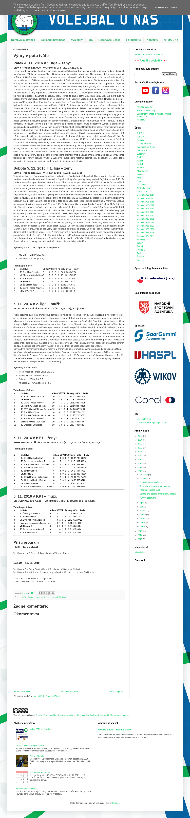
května (143, 510)
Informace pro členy (146, 147)
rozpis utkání (142, 191)
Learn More (161, 7)
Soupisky (141, 239)
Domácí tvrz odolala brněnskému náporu (158, 494)
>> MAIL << (171, 39)
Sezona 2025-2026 (145, 236)
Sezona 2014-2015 (145, 198)
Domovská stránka (23, 39)
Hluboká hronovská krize (151, 482)
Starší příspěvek (116, 691)
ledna (143, 526)
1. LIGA (23, 597)
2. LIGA (140, 137)
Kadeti (140, 161)
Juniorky (141, 154)
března (143, 518)
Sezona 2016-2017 (53, 597)
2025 (140, 436)
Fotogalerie (133, 39)
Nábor (140, 181)
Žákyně (140, 256)
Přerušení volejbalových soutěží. (30, 745)
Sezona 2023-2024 (145, 229)
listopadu (144, 479)
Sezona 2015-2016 (145, 202)
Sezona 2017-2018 (145, 209)
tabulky (140, 243)
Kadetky (140, 164)
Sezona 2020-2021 (145, 219)
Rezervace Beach (109, 39)
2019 (140, 459)
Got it (174, 7)
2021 (140, 452)
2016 (140, 471)
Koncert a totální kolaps (26, 789)
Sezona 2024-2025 (145, 233)
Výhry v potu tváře (148, 498)
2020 (140, 455)
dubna (143, 514)
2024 (140, 440)
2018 (140, 463)
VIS (90, 39)
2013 (140, 539)
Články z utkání (34, 597)
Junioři (140, 157)
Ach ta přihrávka (37, 756)
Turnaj (140, 246)
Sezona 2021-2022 (145, 222)
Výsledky (77, 39)
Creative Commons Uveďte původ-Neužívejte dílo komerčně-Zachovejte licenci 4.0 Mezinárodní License (82, 715)
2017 (140, 467)
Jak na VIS (142, 150)
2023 (140, 444)
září (142, 507)
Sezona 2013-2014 (145, 195)
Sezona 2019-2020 (145, 215)
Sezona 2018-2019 (145, 212)
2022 (140, 448)
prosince (144, 475)
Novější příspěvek (22, 691)
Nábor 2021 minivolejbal (40, 729)
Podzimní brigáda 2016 (150, 490)
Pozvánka (141, 184)
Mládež (140, 174)
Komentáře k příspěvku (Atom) (46, 696)
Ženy (64, 597)
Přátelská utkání (144, 188)
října (142, 503)
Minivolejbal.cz (141, 552)
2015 (140, 531)
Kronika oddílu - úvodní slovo (114, 729)
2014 (140, 535)
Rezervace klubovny (146, 110)
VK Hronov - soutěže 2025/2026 (149, 54)
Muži (43, 597)
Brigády (140, 140)
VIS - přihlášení (144, 419)
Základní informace (53, 39)
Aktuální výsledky (151, 60)
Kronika (140, 167)
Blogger (115, 803)
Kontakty (152, 39)
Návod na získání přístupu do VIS (152, 422)
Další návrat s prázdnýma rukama (155, 486)
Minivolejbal (142, 171)
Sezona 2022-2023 (145, 226)
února (143, 522)
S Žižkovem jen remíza (40, 772)
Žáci (139, 253)
